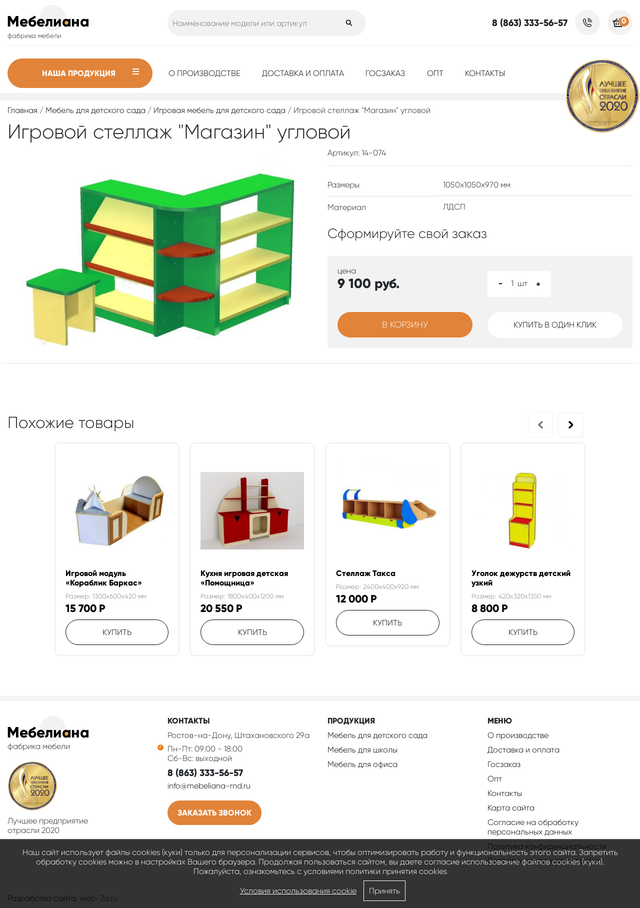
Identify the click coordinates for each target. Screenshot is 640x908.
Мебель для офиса (363, 764)
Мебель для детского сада (96, 110)
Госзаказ (385, 73)
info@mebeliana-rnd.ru (209, 785)
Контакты (485, 73)
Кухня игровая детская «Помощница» (244, 578)
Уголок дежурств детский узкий (521, 578)
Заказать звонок (215, 813)
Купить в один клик (555, 325)
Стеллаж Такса (366, 573)
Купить (117, 632)
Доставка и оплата (303, 73)
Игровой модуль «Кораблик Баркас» (104, 578)
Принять (384, 891)
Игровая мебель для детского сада (220, 110)
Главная (23, 110)
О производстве (204, 73)
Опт (435, 73)
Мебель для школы (363, 749)
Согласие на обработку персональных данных (533, 827)
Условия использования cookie (298, 891)
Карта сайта (511, 807)
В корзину (405, 325)
